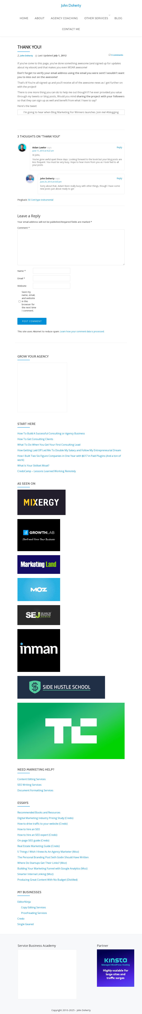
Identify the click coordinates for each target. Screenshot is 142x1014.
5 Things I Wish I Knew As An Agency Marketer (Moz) (48, 851)
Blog (102, 15)
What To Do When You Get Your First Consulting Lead (48, 444)
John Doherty (71, 5)
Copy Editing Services (33, 907)
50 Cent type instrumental (42, 199)
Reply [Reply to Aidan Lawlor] (119, 147)
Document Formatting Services (35, 790)
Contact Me (119, 15)
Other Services (82, 15)
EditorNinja (24, 901)
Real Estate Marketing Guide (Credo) (38, 846)
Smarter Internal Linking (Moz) (35, 874)
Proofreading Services (34, 913)
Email (21, 278)
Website (21, 285)
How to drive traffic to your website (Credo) (42, 823)
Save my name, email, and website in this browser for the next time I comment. (29, 301)
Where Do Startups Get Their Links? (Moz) (42, 863)
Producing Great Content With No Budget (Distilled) (47, 879)
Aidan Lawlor (39, 147)
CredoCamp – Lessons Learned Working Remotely (46, 471)
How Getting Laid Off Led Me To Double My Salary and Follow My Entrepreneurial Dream (69, 450)
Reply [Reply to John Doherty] (119, 178)
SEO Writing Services (29, 784)
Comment (23, 227)
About (31, 15)
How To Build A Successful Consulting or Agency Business (51, 433)
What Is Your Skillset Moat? (33, 465)
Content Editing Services (31, 779)
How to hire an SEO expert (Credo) (37, 835)
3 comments (114, 55)
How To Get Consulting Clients (35, 439)
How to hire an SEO (28, 829)
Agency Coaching (53, 15)
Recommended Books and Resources (38, 812)
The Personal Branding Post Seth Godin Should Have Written (53, 857)
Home (19, 15)
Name (21, 270)
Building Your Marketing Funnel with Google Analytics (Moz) (52, 868)
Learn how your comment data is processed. (84, 331)
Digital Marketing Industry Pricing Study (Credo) (45, 818)
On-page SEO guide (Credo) (33, 840)
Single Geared (25, 924)
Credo (20, 918)
